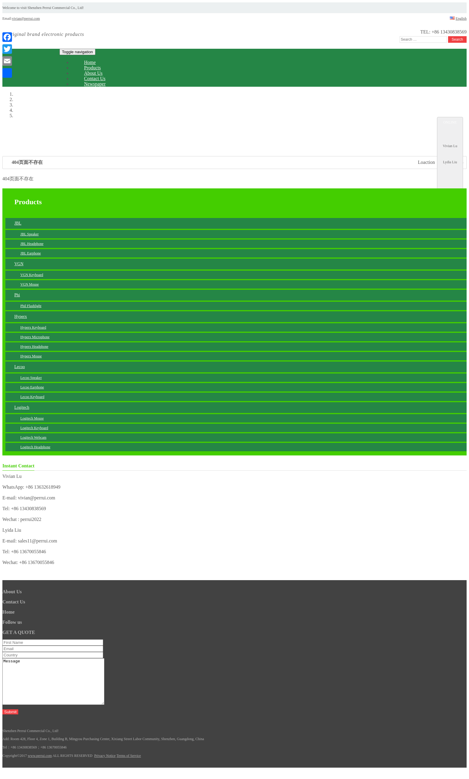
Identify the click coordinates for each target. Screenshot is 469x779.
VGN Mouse (29, 284)
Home (8, 612)
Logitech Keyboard (34, 428)
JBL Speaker (29, 234)
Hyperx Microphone (35, 337)
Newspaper (95, 83)
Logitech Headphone (35, 447)
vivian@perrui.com (26, 18)
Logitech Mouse (32, 418)
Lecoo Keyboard (32, 397)
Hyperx (20, 316)
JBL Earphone (30, 253)
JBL (17, 223)
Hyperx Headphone (34, 346)
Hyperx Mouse (31, 356)
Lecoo (19, 367)
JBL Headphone (31, 244)
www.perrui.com (40, 765)
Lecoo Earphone (32, 387)
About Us (12, 591)
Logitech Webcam (33, 437)
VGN (18, 264)
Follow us (12, 622)
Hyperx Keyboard (33, 327)
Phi (17, 295)
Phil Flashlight (30, 306)
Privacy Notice (105, 765)
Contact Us (13, 601)
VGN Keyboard (31, 275)
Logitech (21, 407)
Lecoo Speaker (31, 378)
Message (59, 686)
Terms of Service (128, 765)
